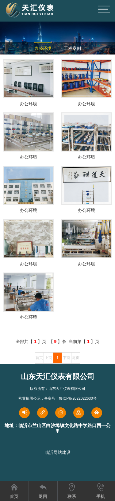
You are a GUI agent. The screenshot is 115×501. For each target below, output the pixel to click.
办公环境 (43, 48)
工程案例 (72, 48)
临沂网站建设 (58, 452)
